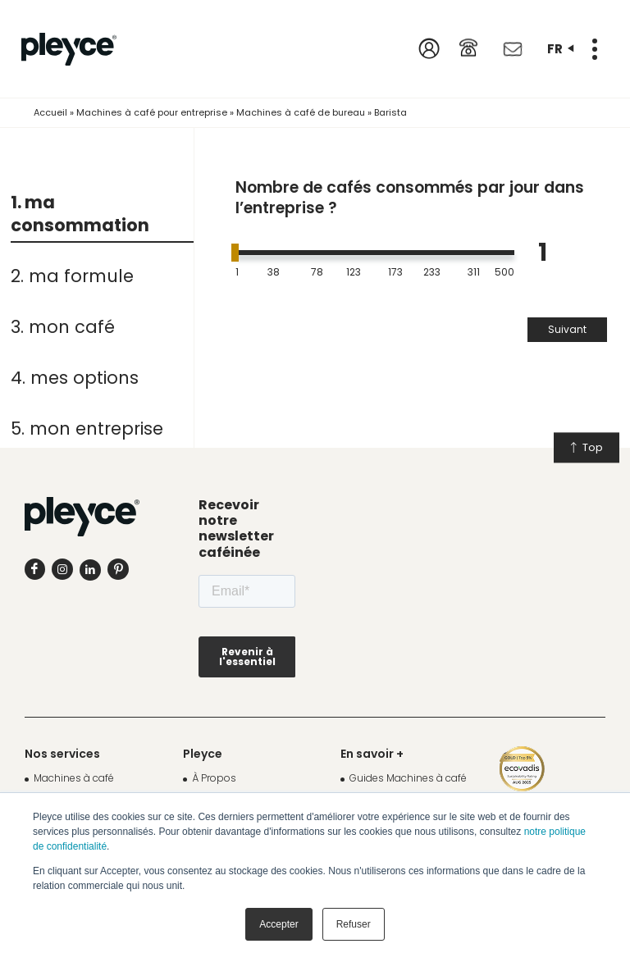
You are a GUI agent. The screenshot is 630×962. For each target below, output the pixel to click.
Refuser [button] (353, 924)
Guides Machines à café (408, 778)
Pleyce (202, 753)
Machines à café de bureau (300, 112)
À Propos (214, 778)
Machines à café (74, 778)
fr (560, 48)
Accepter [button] (278, 924)
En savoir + (372, 753)
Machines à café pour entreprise (151, 112)
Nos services (62, 753)
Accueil (50, 112)
